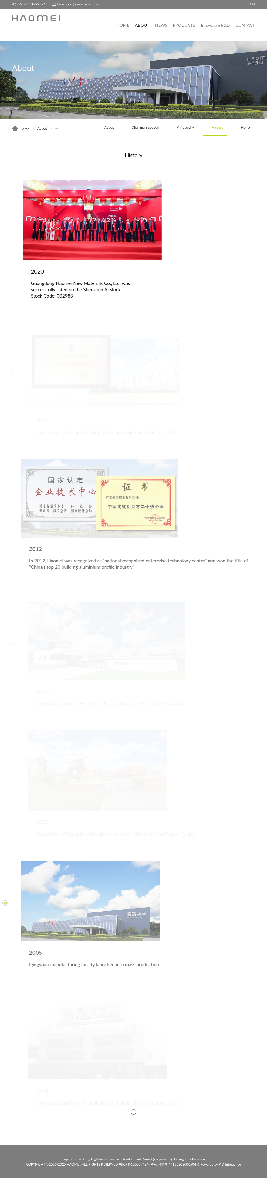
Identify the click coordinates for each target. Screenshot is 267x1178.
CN (252, 4)
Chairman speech (141, 128)
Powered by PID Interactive (220, 1164)
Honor (242, 128)
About (42, 128)
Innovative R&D (215, 24)
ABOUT (142, 24)
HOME (122, 24)
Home (20, 129)
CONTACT (245, 24)
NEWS (161, 24)
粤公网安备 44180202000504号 (175, 1164)
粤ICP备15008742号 (134, 1164)
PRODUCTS (184, 24)
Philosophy (181, 128)
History (213, 128)
